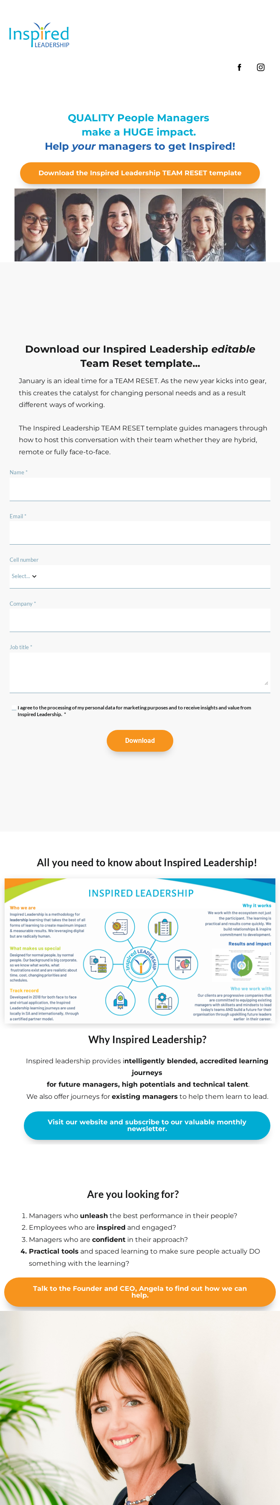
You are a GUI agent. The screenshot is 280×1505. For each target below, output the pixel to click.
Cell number (24, 560)
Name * (19, 472)
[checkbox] (14, 707)
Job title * (21, 647)
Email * (18, 516)
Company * (23, 604)
